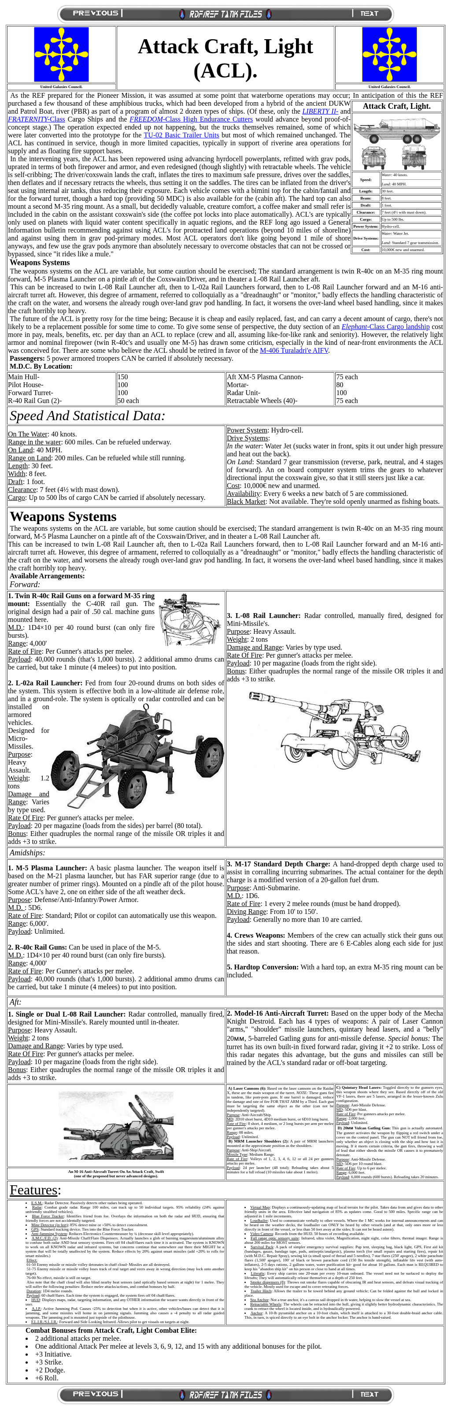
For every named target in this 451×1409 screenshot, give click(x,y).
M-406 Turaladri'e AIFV (294, 350)
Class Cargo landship (386, 326)
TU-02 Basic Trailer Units (181, 135)
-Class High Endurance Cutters (191, 119)
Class (36, 119)
